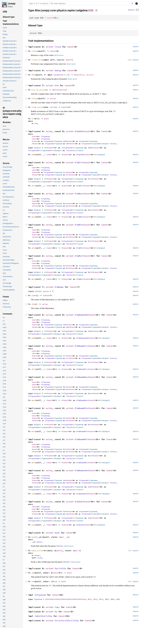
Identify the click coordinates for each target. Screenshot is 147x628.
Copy (57, 607)
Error (89, 75)
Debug (58, 70)
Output (105, 144)
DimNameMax (81, 377)
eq (33, 573)
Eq (56, 611)
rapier (71, 10)
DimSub (78, 501)
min (33, 248)
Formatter (58, 75)
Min (64, 235)
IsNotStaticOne (43, 616)
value (34, 98)
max (33, 217)
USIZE (38, 291)
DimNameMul (81, 439)
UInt (47, 599)
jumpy (11, 3)
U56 (91, 10)
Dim (56, 85)
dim (33, 304)
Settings (136, 3)
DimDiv (78, 162)
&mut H (76, 550)
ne (33, 581)
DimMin (78, 224)
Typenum (58, 141)
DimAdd (78, 131)
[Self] (59, 550)
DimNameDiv (81, 346)
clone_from (37, 60)
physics (61, 10)
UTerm (83, 599)
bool (46, 118)
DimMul (78, 256)
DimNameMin (81, 408)
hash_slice (37, 550)
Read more (59, 55)
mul (33, 279)
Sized (39, 558)
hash (34, 537)
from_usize (37, 107)
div (33, 185)
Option (55, 90)
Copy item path (96, 10)
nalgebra (81, 10)
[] (137, 10)
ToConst (113, 144)
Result (77, 75)
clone (34, 51)
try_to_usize (38, 90)
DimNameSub (81, 470)
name (34, 295)
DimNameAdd (81, 314)
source (131, 10)
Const (50, 18)
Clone (58, 46)
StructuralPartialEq (67, 620)
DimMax (78, 193)
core (53, 10)
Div (64, 172)
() (83, 75)
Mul (64, 266)
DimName (59, 287)
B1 (89, 599)
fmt (33, 75)
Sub (64, 480)
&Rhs (53, 581)
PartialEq (60, 568)
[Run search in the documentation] (79, 3)
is (33, 118)
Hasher (39, 542)
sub (33, 493)
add (33, 154)
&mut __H (63, 537)
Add (64, 141)
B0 (106, 599)
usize (49, 46)
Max (64, 203)
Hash (57, 532)
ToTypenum (45, 136)
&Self (69, 60)
